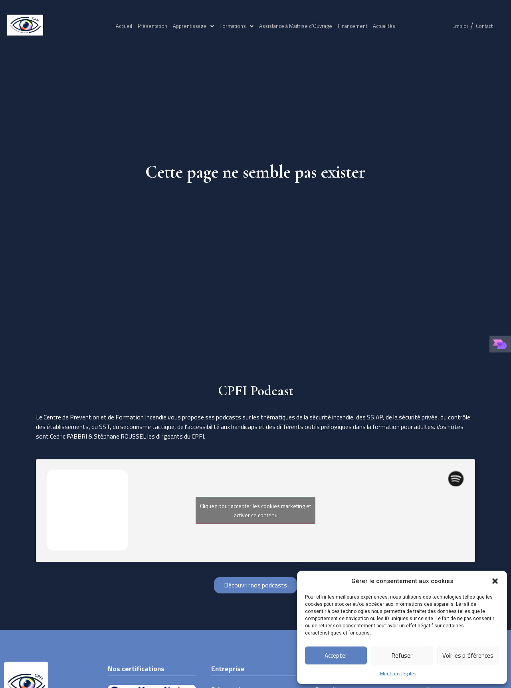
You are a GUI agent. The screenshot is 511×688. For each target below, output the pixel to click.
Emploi (460, 26)
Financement (352, 26)
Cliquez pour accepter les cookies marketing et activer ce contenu (255, 510)
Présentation (152, 26)
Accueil (124, 26)
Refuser (402, 655)
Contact (484, 26)
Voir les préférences (467, 655)
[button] (495, 581)
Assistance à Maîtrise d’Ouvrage (295, 26)
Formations (237, 26)
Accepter (336, 655)
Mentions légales (398, 673)
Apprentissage (193, 26)
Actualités (384, 26)
